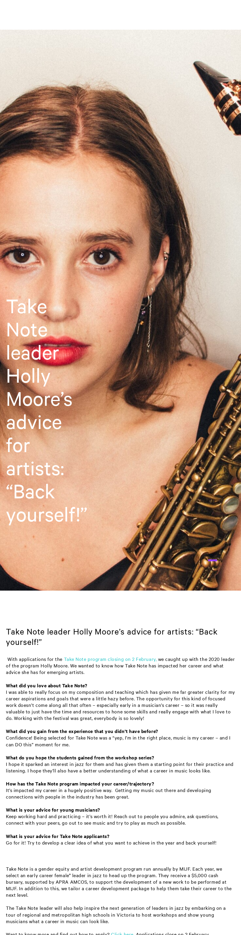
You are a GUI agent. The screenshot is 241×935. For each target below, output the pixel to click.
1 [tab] (212, 560)
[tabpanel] (120, 310)
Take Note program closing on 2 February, (110, 659)
